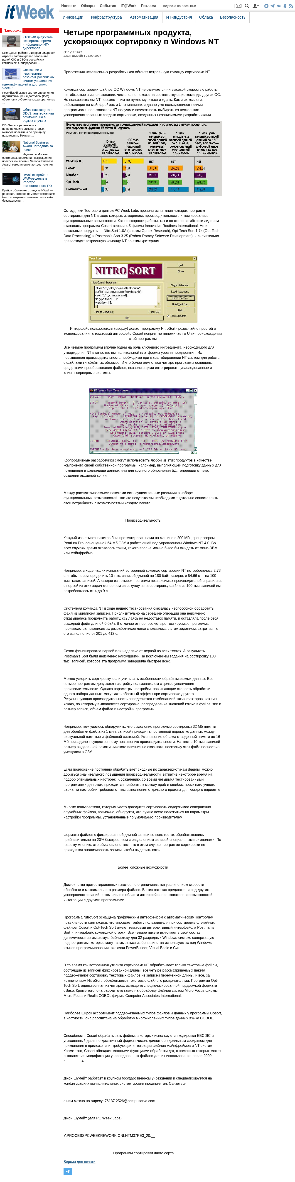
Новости (68, 6)
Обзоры (88, 6)
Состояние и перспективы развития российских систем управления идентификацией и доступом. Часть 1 (28, 79)
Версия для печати (79, 1162)
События (108, 6)
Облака (206, 17)
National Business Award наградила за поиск (38, 146)
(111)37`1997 (73, 52)
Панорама (12, 30)
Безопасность (233, 17)
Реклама (148, 6)
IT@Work (129, 6)
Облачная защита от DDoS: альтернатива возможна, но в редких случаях (38, 115)
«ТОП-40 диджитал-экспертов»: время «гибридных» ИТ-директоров (38, 42)
